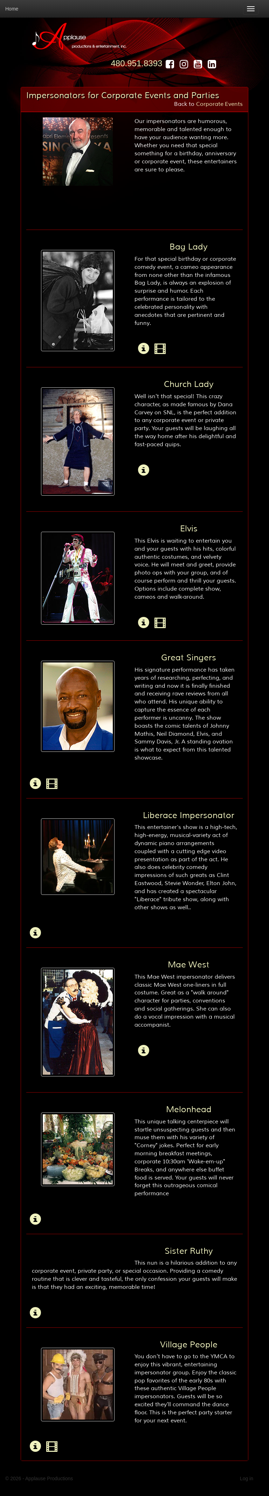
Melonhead (189, 1109)
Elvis (189, 528)
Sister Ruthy (189, 1251)
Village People (189, 1344)
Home (11, 9)
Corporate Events (219, 104)
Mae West (188, 964)
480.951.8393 (137, 63)
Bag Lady (189, 247)
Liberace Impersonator (188, 815)
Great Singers (188, 657)
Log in (246, 1478)
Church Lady (189, 384)
